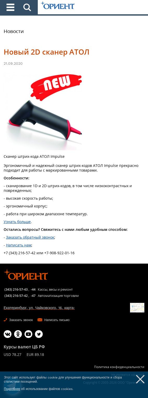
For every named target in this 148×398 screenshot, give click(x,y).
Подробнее (12, 389)
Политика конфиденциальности (119, 367)
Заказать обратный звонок (30, 237)
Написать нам (18, 245)
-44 (33, 289)
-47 (33, 295)
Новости (14, 31)
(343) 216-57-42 (16, 295)
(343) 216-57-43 (16, 289)
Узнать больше (17, 221)
